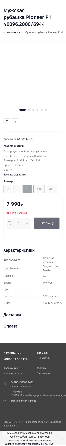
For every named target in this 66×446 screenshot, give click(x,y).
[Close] (61, 439)
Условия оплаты (16, 359)
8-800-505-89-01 (22, 382)
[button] (22, 110)
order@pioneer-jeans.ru (23, 400)
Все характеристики (15, 174)
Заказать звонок (21, 386)
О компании (13, 353)
